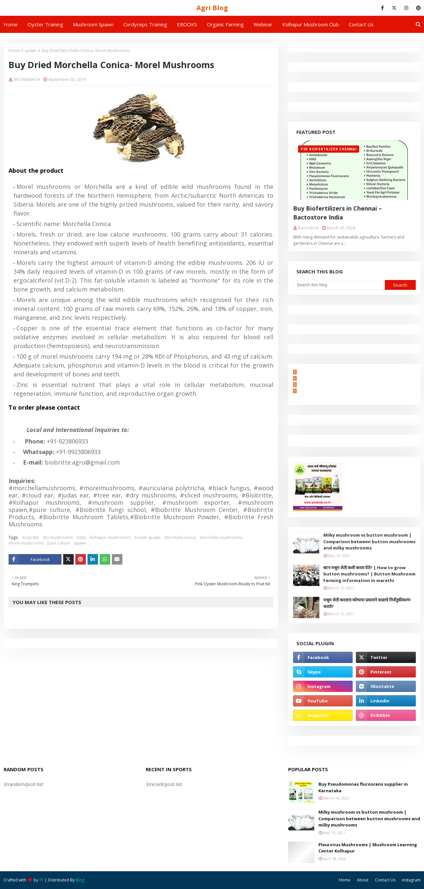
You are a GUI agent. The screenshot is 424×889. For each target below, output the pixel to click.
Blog (80, 880)
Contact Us (385, 880)
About (362, 880)
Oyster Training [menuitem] (45, 24)
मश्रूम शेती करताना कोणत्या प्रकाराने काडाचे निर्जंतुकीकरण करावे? (366, 603)
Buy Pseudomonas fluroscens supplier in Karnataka (363, 787)
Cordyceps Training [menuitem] (145, 24)
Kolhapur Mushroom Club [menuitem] (310, 24)
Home (14, 50)
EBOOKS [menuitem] (187, 24)
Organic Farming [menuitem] (225, 24)
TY (41, 880)
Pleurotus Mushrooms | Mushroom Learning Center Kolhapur (367, 848)
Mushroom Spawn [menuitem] (93, 24)
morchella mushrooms (221, 537)
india (81, 537)
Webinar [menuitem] (263, 24)
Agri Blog (212, 7)
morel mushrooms (26, 543)
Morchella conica (180, 537)
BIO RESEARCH (26, 79)
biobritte (30, 537)
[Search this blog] (339, 285)
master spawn (147, 537)
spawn (31, 50)
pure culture (58, 543)
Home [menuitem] (11, 24)
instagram (411, 880)
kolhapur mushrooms (110, 537)
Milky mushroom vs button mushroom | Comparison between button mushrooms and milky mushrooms (369, 541)
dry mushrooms (58, 537)
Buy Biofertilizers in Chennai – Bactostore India (337, 212)
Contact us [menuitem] (361, 24)
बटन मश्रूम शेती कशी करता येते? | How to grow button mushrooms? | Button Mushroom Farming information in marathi (369, 574)
